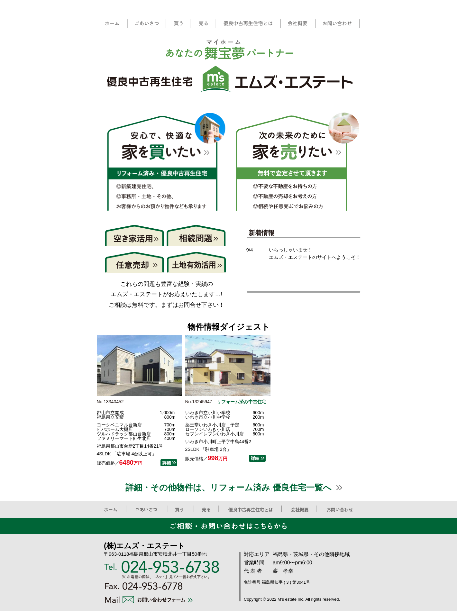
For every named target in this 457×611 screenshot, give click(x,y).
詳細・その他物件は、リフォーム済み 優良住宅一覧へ (228, 487)
